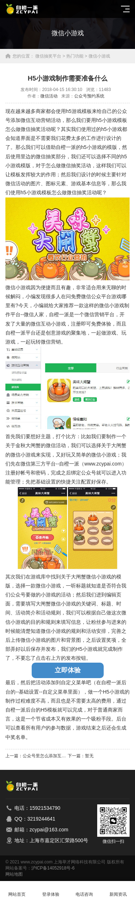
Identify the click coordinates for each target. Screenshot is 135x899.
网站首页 (17, 890)
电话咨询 (85, 890)
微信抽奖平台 (48, 56)
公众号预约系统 (89, 96)
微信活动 (49, 96)
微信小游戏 (99, 56)
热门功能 (75, 56)
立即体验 (68, 670)
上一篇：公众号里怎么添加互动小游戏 (36, 755)
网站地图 (14, 874)
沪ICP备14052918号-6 (53, 868)
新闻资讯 (118, 890)
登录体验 (51, 890)
